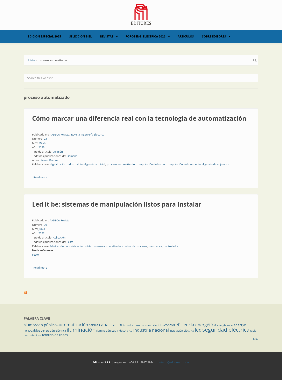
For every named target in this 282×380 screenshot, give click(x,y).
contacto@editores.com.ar (172, 362)
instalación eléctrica (182, 330)
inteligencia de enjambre (213, 164)
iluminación (81, 329)
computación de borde (150, 164)
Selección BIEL (80, 36)
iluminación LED (106, 330)
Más (255, 339)
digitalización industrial (64, 164)
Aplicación (59, 237)
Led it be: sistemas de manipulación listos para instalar (116, 204)
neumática (155, 246)
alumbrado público (40, 324)
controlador (171, 246)
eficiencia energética (196, 324)
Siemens (72, 156)
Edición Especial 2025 (44, 36)
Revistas (106, 36)
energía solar (225, 325)
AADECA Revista (59, 134)
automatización (72, 324)
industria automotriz (78, 246)
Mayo (42, 143)
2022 (41, 233)
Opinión (58, 151)
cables (93, 325)
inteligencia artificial (92, 164)
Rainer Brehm (49, 160)
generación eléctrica (53, 330)
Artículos (186, 36)
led (198, 329)
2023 (41, 147)
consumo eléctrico (152, 325)
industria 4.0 (125, 330)
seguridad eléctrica (225, 329)
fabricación (57, 246)
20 (45, 225)
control (169, 325)
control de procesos (134, 246)
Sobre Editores (214, 36)
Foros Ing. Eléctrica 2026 (145, 36)
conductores (132, 325)
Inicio (31, 60)
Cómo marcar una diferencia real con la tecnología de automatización (139, 118)
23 (45, 138)
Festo (70, 242)
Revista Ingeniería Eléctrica (87, 134)
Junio (42, 229)
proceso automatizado (121, 164)
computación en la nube (182, 164)
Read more (40, 177)
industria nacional (151, 330)
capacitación (111, 324)
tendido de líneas (55, 335)
